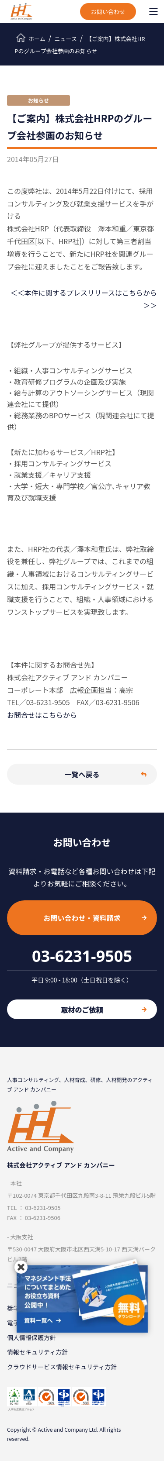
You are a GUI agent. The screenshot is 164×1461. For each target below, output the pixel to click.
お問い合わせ (108, 11)
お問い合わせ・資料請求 (95, 918)
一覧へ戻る (105, 774)
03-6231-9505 (82, 956)
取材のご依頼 (104, 1009)
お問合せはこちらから (42, 715)
